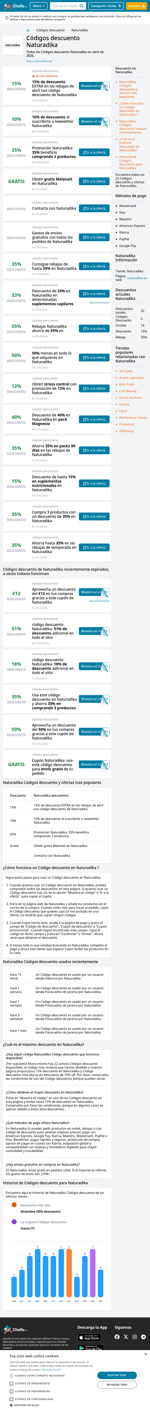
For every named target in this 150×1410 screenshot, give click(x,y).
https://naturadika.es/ (39, 61)
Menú (39, 6)
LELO (123, 411)
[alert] (75, 1380)
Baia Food (126, 384)
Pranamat (126, 424)
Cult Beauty (128, 391)
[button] (51, 1405)
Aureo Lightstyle (131, 378)
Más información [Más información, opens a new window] (51, 1369)
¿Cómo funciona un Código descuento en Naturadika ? (131, 109)
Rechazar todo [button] (117, 1384)
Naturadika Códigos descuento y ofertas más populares (128, 89)
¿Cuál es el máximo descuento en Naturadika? (129, 144)
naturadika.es (137, 278)
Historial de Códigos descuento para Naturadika (131, 162)
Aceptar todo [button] (117, 1375)
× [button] (145, 1354)
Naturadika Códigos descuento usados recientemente (132, 127)
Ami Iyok (125, 371)
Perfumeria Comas (133, 417)
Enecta (124, 404)
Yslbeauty (126, 431)
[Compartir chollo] (105, 6)
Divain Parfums (130, 397)
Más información (99, 302)
